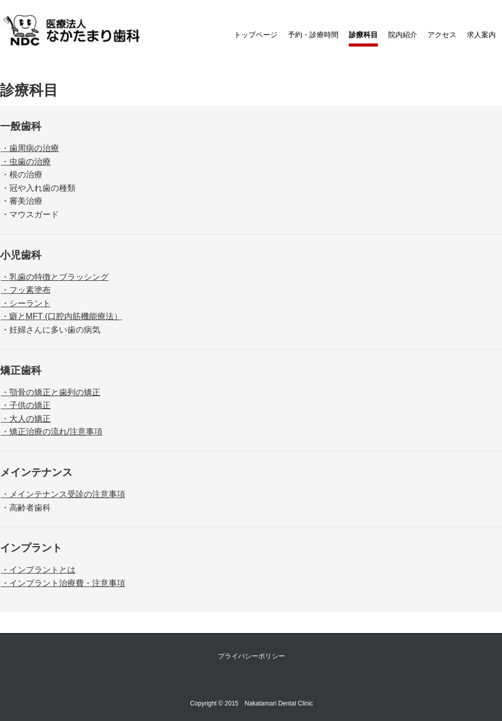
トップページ (255, 35)
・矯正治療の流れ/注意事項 (51, 431)
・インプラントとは (38, 569)
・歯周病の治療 (30, 148)
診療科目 (363, 35)
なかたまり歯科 (72, 31)
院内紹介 (402, 35)
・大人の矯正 (26, 418)
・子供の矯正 (26, 405)
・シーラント (26, 303)
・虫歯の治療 (26, 161)
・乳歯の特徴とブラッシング (55, 277)
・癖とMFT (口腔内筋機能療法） (61, 316)
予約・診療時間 (313, 35)
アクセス (441, 35)
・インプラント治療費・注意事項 (63, 583)
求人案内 (481, 35)
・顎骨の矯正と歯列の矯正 (50, 392)
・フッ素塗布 (26, 290)
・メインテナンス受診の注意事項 (63, 494)
